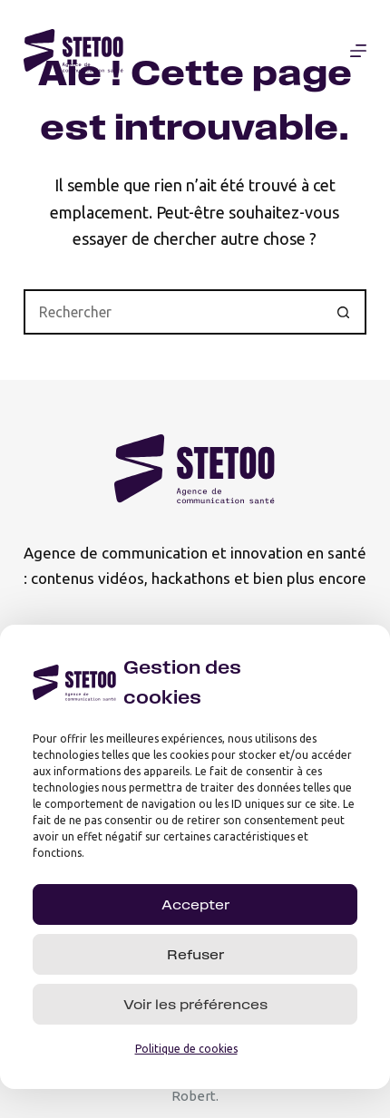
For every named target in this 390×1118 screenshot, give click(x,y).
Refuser (195, 955)
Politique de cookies (186, 1050)
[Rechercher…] (172, 312)
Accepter (195, 906)
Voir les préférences (195, 1005)
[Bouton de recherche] (343, 312)
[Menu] (358, 51)
